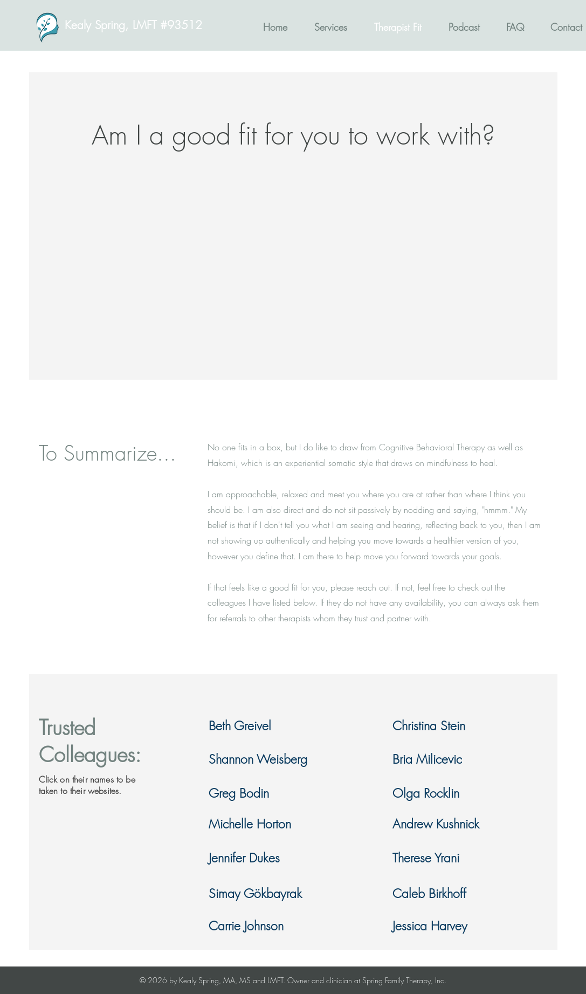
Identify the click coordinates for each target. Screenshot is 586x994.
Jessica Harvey (429, 925)
